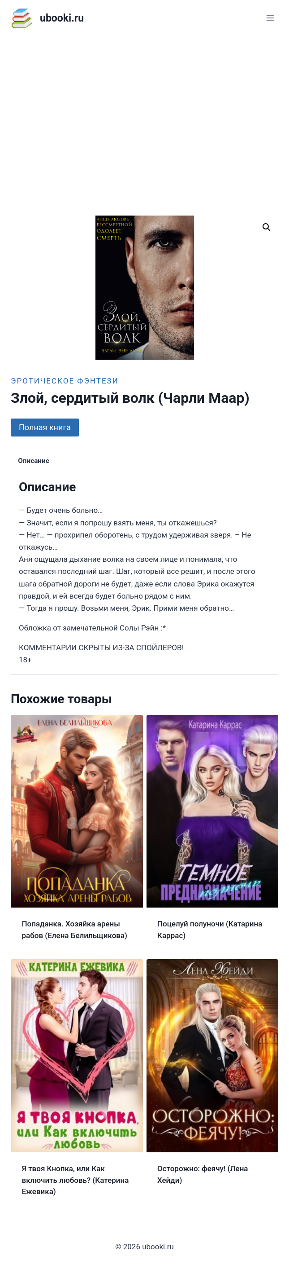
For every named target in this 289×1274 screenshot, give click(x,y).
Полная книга (45, 427)
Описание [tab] (33, 461)
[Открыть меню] (270, 18)
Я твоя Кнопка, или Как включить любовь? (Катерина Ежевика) (75, 1180)
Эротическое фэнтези (65, 380)
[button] (267, 227)
